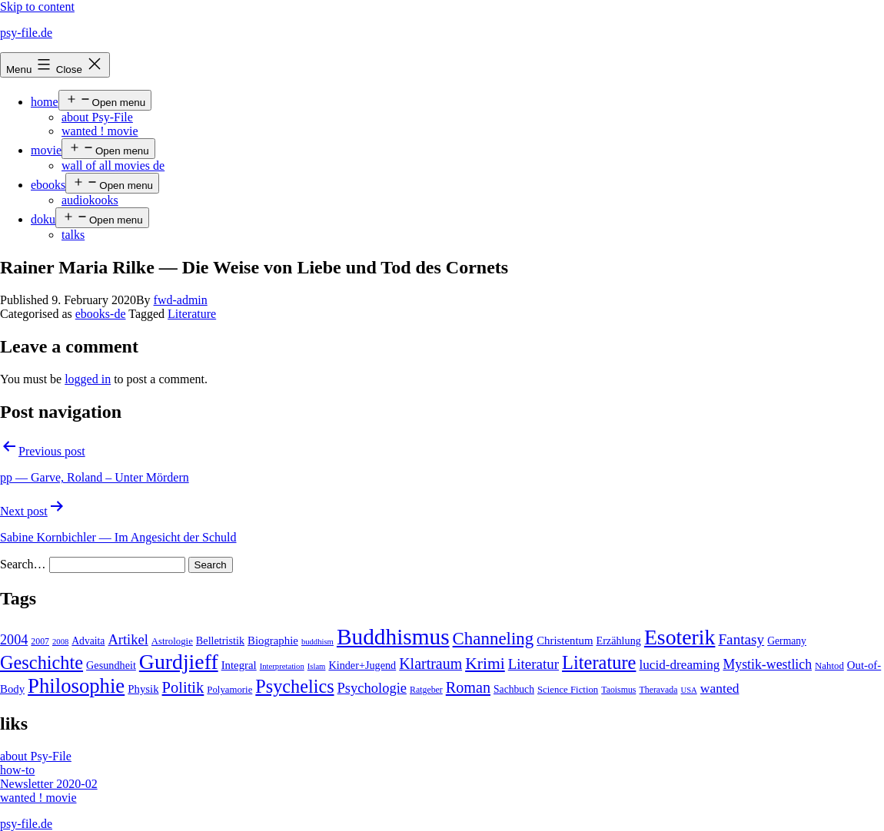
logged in (88, 379)
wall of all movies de (113, 165)
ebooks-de (100, 313)
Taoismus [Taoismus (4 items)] (618, 689)
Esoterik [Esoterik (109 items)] (680, 637)
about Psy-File (97, 117)
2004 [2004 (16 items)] (14, 639)
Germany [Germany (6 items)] (786, 641)
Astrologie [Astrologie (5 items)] (172, 641)
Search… (23, 564)
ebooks (48, 184)
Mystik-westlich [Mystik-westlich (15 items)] (767, 664)
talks (73, 234)
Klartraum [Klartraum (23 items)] (430, 663)
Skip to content (37, 6)
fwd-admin (181, 299)
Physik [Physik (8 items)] (143, 689)
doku (43, 219)
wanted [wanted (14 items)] (719, 688)
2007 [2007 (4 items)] (40, 641)
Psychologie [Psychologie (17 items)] (372, 688)
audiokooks (89, 200)
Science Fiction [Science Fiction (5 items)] (567, 689)
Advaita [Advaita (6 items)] (88, 641)
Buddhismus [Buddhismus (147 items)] (393, 636)
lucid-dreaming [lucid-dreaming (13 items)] (679, 664)
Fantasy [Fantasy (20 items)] (741, 639)
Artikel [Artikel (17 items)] (128, 639)
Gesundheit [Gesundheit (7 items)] (111, 665)
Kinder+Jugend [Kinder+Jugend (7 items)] (362, 665)
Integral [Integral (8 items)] (239, 665)
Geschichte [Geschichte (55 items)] (41, 662)
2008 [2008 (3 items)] (60, 641)
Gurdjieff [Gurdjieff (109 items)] (178, 662)
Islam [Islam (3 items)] (316, 666)
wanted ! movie (99, 130)
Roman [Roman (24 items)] (468, 687)
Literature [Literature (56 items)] (599, 662)
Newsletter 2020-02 (49, 783)
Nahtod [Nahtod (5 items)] (829, 665)
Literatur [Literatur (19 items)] (533, 664)
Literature (192, 313)
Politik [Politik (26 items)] (183, 687)
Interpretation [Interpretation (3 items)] (282, 666)
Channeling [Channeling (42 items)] (493, 638)
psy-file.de (26, 32)
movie (46, 150)
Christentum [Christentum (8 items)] (565, 640)
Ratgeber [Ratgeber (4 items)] (426, 689)
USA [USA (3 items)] (688, 690)
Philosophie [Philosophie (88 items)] (76, 685)
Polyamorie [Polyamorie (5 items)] (229, 689)
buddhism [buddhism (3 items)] (317, 641)
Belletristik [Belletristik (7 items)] (220, 640)
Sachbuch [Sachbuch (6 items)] (514, 689)
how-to (17, 769)
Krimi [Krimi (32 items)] (485, 663)
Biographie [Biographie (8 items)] (273, 640)
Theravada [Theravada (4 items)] (658, 689)
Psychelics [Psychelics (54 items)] (294, 686)
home (44, 101)
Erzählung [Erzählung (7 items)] (618, 640)
